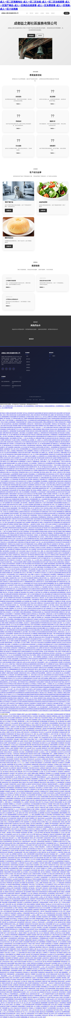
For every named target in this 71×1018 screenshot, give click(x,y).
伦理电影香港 (14, 648)
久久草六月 (21, 750)
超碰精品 (37, 829)
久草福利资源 (44, 737)
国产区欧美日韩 (26, 633)
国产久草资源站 (24, 515)
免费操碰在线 (36, 461)
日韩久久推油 (5, 855)
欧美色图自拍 (37, 415)
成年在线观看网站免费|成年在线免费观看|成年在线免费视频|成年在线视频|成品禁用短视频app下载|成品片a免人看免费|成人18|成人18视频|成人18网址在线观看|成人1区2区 (35, 692)
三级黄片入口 (40, 440)
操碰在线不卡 (10, 603)
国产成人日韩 (13, 877)
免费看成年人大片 (48, 526)
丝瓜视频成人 (66, 665)
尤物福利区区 (16, 596)
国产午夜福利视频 (32, 515)
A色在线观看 (26, 941)
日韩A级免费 (11, 821)
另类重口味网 (62, 800)
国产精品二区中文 (27, 656)
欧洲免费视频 (54, 447)
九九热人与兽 (64, 832)
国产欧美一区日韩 (54, 653)
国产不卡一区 (19, 510)
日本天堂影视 (65, 587)
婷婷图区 (54, 916)
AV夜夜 (20, 868)
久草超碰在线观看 (57, 486)
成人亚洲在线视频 (55, 547)
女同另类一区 (54, 560)
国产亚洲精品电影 (43, 511)
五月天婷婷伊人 (39, 640)
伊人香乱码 (11, 1017)
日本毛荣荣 (21, 945)
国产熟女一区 (52, 1015)
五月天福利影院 (8, 834)
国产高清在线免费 (64, 542)
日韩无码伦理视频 (64, 490)
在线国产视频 (22, 968)
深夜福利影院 (54, 662)
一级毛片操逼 (33, 674)
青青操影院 (30, 775)
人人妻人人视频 (38, 882)
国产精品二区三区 (30, 508)
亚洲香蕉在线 (61, 656)
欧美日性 (36, 768)
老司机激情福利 (47, 875)
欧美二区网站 (4, 626)
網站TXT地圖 (35, 399)
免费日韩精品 (40, 567)
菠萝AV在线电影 (60, 988)
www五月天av (46, 795)
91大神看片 (37, 877)
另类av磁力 (16, 739)
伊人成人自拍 (25, 916)
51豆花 (37, 805)
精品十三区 (48, 821)
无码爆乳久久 (43, 868)
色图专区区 (24, 950)
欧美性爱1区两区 (44, 588)
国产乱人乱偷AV (62, 726)
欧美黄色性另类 (48, 458)
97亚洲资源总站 (10, 916)
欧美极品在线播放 (5, 572)
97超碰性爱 (59, 881)
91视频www (28, 725)
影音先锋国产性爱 (42, 830)
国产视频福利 (14, 958)
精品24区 (68, 741)
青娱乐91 (52, 834)
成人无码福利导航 (49, 950)
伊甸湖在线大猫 (39, 513)
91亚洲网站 (57, 775)
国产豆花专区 (34, 583)
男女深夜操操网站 (26, 597)
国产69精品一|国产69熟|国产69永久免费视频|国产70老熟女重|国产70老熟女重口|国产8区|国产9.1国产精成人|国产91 (40, 682)
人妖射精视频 (13, 970)
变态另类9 (42, 743)
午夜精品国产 (63, 872)
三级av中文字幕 (30, 551)
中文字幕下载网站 (4, 578)
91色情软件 (16, 759)
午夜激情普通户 (44, 877)
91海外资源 (44, 775)
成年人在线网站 (62, 497)
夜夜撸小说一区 (6, 434)
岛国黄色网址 (45, 431)
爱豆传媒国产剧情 (66, 664)
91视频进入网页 (20, 714)
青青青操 (23, 793)
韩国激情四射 (18, 916)
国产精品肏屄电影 (55, 1001)
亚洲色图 (26, 918)
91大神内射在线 (57, 556)
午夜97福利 (19, 902)
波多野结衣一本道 (21, 854)
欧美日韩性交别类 (49, 449)
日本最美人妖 (38, 547)
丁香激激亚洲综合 (27, 429)
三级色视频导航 (35, 599)
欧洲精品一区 (26, 674)
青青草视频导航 (60, 868)
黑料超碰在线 (40, 526)
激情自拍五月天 (14, 615)
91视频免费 (23, 809)
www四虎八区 (51, 954)
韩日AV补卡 (42, 732)
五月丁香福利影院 (51, 929)
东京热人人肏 (33, 1017)
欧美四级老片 (24, 569)
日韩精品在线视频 (25, 651)
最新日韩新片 (57, 461)
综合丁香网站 (24, 418)
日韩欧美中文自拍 (26, 873)
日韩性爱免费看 (30, 854)
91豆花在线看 (9, 759)
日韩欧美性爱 (38, 800)
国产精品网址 (17, 569)
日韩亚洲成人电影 (62, 825)
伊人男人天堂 (62, 911)
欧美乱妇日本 (49, 622)
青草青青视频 (44, 415)
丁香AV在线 (5, 768)
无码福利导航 (12, 784)
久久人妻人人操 (61, 900)
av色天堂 (31, 737)
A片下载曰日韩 (62, 734)
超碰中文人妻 (61, 888)
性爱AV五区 (28, 922)
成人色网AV (37, 836)
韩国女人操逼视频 (65, 891)
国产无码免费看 (64, 669)
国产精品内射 (47, 832)
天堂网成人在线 (58, 764)
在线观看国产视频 (57, 517)
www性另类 (48, 732)
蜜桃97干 (45, 1008)
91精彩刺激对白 (20, 450)
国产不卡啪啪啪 (22, 997)
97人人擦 (67, 753)
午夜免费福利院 (61, 927)
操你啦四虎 (45, 882)
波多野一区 (10, 981)
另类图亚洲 (65, 925)
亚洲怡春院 (16, 875)
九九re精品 (57, 780)
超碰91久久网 (32, 949)
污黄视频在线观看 (34, 501)
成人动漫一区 (8, 529)
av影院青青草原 (8, 943)
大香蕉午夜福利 (14, 968)
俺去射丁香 (33, 857)
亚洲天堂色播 (63, 848)
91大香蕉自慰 (55, 956)
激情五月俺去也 (63, 723)
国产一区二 (58, 902)
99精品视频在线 (25, 838)
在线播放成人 (45, 656)
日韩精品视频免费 (55, 527)
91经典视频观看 (65, 829)
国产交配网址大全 (62, 588)
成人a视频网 (17, 954)
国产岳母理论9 (19, 773)
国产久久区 (56, 924)
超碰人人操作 (13, 961)
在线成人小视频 (64, 637)
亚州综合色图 (21, 719)
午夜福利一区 (37, 535)
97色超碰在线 (37, 728)
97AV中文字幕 (7, 769)
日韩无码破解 (64, 807)
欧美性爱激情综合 (7, 841)
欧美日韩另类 (40, 549)
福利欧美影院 (9, 588)
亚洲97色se (7, 915)
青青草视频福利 (10, 787)
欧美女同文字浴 (58, 658)
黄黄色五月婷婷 (55, 554)
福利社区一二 (23, 596)
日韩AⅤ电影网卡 (6, 864)
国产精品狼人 (8, 628)
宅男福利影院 (21, 472)
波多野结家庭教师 (41, 420)
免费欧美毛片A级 (26, 967)
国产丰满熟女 (67, 606)
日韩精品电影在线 (48, 556)
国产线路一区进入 (46, 845)
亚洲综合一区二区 (10, 624)
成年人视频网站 (63, 565)
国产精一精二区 (37, 467)
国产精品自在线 (11, 653)
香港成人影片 (3, 450)
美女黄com (65, 850)
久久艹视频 (17, 838)
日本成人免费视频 (37, 544)
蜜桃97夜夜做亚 (16, 884)
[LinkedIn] (13, 368)
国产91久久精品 (49, 506)
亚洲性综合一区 (67, 597)
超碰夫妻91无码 (64, 418)
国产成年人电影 (18, 492)
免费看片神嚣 (55, 456)
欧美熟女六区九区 (4, 669)
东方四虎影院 (43, 606)
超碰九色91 (62, 823)
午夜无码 (52, 879)
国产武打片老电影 (7, 658)
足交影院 (51, 807)
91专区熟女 (7, 719)
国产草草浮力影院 (61, 929)
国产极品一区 (10, 667)
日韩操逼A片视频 (40, 950)
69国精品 (60, 855)
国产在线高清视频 (36, 413)
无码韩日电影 (3, 893)
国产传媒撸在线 (27, 441)
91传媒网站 (49, 941)
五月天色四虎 (24, 447)
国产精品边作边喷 (59, 649)
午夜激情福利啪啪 (8, 777)
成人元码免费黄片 (66, 673)
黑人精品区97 (24, 886)
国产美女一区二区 (7, 655)
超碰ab (66, 990)
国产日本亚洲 (4, 635)
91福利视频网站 (17, 802)
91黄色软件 (19, 870)
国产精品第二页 (11, 793)
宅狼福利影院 (31, 529)
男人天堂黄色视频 (42, 601)
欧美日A (7, 766)
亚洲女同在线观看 (14, 513)
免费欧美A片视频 (16, 825)
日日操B (22, 977)
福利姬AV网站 (42, 716)
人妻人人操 (16, 796)
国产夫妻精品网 (50, 441)
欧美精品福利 (32, 644)
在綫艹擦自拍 (63, 907)
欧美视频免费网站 (24, 449)
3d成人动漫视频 (26, 522)
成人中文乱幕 (4, 452)
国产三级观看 (57, 579)
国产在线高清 (55, 674)
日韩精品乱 (35, 893)
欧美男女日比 (42, 619)
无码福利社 (60, 771)
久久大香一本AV (41, 1017)
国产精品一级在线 (54, 605)
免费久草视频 (4, 622)
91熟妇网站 (42, 846)
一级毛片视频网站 (36, 656)
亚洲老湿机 (19, 979)
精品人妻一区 (8, 825)
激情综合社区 (61, 906)
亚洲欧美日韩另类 (54, 958)
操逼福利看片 (67, 470)
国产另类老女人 (48, 820)
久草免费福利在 (34, 732)
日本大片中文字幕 (27, 771)
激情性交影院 (60, 481)
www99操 (38, 748)
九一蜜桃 (5, 802)
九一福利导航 (59, 852)
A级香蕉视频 (10, 764)
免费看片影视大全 (53, 678)
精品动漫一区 (64, 463)
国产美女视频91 (57, 463)
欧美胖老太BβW (62, 820)
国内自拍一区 (43, 597)
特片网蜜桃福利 (21, 461)
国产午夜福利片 (35, 619)
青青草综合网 (17, 603)
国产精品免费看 (47, 424)
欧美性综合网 (47, 655)
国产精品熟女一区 (52, 721)
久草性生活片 (44, 1015)
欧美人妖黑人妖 (24, 662)
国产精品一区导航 (7, 456)
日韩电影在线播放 (9, 646)
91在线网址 (58, 977)
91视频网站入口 (46, 816)
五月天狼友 (50, 979)
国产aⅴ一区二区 (51, 450)
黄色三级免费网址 (36, 814)
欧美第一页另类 (40, 524)
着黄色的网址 (50, 624)
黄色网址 (17, 795)
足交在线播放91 (29, 432)
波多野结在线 (24, 549)
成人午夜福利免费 (46, 612)
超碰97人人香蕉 (16, 456)
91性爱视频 (57, 898)
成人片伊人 (11, 1008)
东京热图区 (38, 916)
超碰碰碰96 (18, 786)
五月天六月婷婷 (11, 526)
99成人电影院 (35, 725)
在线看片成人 (32, 468)
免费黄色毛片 (62, 612)
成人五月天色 (40, 949)
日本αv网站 (45, 927)
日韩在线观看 (33, 639)
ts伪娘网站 (15, 995)
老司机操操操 (15, 432)
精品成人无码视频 (13, 592)
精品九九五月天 (29, 472)
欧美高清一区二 (15, 605)
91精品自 (66, 988)
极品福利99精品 (34, 536)
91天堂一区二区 (9, 587)
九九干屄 (32, 859)
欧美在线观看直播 (61, 599)
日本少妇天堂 (59, 913)
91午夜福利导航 (12, 818)
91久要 (68, 979)
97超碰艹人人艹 (27, 766)
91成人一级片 (36, 839)
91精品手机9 (35, 891)
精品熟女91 (44, 748)
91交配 (60, 866)
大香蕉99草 (43, 809)
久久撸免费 (9, 995)
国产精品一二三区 (43, 501)
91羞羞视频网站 (22, 424)
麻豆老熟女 (32, 889)
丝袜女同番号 (59, 413)
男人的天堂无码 (66, 752)
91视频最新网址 (22, 934)
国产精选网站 (38, 617)
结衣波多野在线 (7, 424)
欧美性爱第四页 (10, 492)
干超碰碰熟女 (18, 526)
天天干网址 (14, 721)
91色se (36, 929)
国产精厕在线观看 (12, 535)
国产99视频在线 (4, 483)
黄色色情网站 (59, 915)
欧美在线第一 (52, 495)
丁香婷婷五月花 (41, 463)
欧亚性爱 (25, 787)
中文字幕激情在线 (45, 574)
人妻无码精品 (22, 432)
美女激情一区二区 (20, 560)
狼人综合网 (30, 782)
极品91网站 (38, 947)
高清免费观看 (47, 642)
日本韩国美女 (31, 671)
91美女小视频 (16, 843)
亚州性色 (65, 786)
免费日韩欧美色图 (7, 432)
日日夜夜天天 (16, 547)
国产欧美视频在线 (21, 416)
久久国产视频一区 (17, 642)
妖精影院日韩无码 (56, 440)
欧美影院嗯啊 (12, 416)
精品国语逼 (63, 805)
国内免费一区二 (49, 639)
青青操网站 (10, 852)
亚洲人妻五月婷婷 (16, 839)
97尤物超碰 (3, 886)
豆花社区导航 (18, 846)
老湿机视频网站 (42, 929)
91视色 (25, 959)
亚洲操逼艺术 (46, 834)
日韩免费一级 (61, 662)
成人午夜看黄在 (4, 660)
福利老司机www (66, 983)
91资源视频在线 (14, 993)
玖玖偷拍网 (60, 1013)
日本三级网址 (41, 452)
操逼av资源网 (5, 949)
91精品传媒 (14, 895)
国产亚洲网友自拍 (63, 551)
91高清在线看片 (6, 474)
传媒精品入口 (37, 432)
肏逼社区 (37, 807)
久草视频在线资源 (63, 943)
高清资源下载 (52, 671)
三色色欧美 (7, 934)
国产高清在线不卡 (56, 536)
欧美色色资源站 (16, 807)
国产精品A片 (30, 995)
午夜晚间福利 (18, 664)
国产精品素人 (32, 888)
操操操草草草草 (43, 488)
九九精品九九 (42, 778)
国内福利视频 (12, 940)
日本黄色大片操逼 (8, 873)
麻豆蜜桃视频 (49, 542)
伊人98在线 (9, 884)
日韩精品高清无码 (52, 646)
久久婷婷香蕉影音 (27, 902)
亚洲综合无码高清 (32, 608)
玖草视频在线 (28, 977)
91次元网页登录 (12, 768)
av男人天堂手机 (43, 864)
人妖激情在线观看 (43, 902)
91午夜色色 (20, 814)
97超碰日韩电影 (62, 877)
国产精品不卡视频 (4, 413)
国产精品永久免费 (49, 468)
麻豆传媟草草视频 (62, 640)
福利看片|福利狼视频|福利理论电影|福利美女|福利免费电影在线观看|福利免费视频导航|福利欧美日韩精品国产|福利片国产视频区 (35, 708)
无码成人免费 (62, 660)
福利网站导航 (21, 721)
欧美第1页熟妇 (39, 664)
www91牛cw (57, 1011)
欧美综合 (10, 997)
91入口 (28, 786)
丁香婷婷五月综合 (11, 544)
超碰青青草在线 (55, 945)
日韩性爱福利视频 (62, 644)
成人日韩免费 (3, 985)
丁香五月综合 (33, 642)
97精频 (30, 741)
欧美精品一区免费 (53, 656)
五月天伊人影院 (56, 904)
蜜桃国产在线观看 (47, 445)
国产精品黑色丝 (66, 658)
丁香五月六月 (47, 554)
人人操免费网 (21, 993)
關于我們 (31, 13)
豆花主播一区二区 (20, 538)
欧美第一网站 (57, 468)
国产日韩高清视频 (48, 502)
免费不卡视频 (11, 518)
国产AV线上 (18, 760)
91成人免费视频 (58, 938)
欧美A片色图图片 (10, 947)
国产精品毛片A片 (17, 841)
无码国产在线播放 (47, 493)
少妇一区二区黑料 (34, 454)
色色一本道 (18, 1001)
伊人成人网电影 (17, 777)
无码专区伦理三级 (7, 716)
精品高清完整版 (49, 631)
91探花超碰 (29, 793)
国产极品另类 (43, 725)
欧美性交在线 (9, 762)
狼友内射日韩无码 (36, 744)
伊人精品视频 (50, 780)
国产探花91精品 (30, 882)
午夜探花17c (65, 764)
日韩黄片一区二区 (20, 606)
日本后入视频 (15, 827)
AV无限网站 (35, 863)
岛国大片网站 (6, 415)
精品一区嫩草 (31, 617)
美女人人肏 (15, 812)
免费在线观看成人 (27, 612)
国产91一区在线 (44, 581)
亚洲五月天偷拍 (35, 1011)
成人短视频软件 (12, 621)
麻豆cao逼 (58, 886)
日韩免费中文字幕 (19, 563)
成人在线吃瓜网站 (4, 488)
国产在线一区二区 (36, 443)
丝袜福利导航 (3, 674)
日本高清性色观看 (40, 468)
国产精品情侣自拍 (58, 796)
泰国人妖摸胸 (12, 599)
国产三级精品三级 (29, 422)
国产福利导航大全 (32, 848)
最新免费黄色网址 (37, 653)
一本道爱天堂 (48, 846)
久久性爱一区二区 (43, 771)
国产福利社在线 (13, 855)
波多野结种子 (65, 538)
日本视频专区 (38, 1008)
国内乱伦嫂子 (28, 452)
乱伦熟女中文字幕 (13, 459)
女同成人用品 (49, 486)
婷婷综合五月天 (29, 755)
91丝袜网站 (62, 773)
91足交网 (8, 778)
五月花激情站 (63, 941)
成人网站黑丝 (61, 721)
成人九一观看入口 (25, 859)
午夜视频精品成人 (22, 648)
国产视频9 (22, 882)
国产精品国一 (19, 558)
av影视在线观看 (10, 656)
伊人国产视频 (24, 631)
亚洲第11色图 (10, 893)
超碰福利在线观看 (46, 565)
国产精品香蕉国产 (55, 637)
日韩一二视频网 (53, 753)
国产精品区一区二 (29, 560)
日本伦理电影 (40, 553)
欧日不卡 (18, 793)
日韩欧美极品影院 (44, 477)
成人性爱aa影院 (16, 517)
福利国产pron (17, 811)
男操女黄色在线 (27, 533)
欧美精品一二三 (66, 449)
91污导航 (57, 986)
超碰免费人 (38, 889)
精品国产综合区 (20, 544)
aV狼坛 (44, 741)
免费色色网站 (48, 863)
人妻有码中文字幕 (61, 472)
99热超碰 (52, 977)
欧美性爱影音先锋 (50, 913)
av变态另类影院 (29, 836)
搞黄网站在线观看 (4, 665)
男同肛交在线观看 (36, 879)
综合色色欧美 (40, 642)
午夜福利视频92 (56, 445)
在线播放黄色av (41, 579)
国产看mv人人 (30, 961)
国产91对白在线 (66, 492)
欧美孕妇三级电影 (48, 508)
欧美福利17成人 (17, 554)
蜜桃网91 (7, 848)
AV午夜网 (44, 873)
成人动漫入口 (57, 628)
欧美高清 (29, 911)
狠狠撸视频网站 (5, 416)
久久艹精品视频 (43, 587)
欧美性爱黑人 (36, 495)
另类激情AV (19, 769)
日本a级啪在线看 (18, 852)
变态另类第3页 (21, 477)
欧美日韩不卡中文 (65, 579)
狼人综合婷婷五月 (59, 947)
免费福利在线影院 (61, 431)
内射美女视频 (38, 431)
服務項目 (36, 13)
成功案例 (42, 13)
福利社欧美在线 (21, 660)
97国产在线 (25, 730)
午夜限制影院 (49, 850)
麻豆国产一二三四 (63, 893)
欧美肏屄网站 (47, 515)
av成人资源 (28, 714)
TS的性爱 (41, 863)
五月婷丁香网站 (26, 642)
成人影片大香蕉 (67, 802)
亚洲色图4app (43, 954)
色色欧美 (51, 802)
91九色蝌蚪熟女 (10, 730)
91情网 (7, 1006)
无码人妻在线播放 (46, 594)
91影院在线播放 (18, 454)
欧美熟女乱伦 (29, 493)
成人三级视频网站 (57, 506)
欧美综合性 (16, 753)
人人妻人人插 (28, 721)
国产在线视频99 (5, 513)
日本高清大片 (50, 587)
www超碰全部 (26, 868)
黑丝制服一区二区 (63, 674)
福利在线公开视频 (57, 427)
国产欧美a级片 (61, 432)
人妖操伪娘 (15, 752)
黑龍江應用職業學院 (5, 381)
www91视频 (24, 830)
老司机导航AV (62, 992)
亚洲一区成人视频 (29, 574)
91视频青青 (46, 977)
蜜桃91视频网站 (63, 812)
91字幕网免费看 (63, 456)
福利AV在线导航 (40, 843)
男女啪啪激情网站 (11, 553)
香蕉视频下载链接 (17, 425)
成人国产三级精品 (24, 456)
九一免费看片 (46, 823)
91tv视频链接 (25, 811)
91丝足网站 (49, 814)
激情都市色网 (33, 420)
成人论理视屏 (62, 827)
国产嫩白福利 (27, 542)
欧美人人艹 (56, 843)
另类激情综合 (49, 517)
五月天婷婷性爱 (15, 445)
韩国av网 (20, 771)
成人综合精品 (18, 649)
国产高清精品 (20, 535)
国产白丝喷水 (50, 597)
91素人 (62, 814)
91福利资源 (13, 913)
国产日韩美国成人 (25, 531)
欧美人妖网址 (57, 425)
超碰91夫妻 (48, 768)
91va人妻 (6, 870)
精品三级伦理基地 (19, 585)
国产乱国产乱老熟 (57, 719)
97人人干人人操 (27, 1011)
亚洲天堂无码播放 (35, 986)
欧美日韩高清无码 (65, 420)
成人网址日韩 (27, 956)
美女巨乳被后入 (13, 918)
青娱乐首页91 (43, 782)
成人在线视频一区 (32, 440)
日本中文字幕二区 (30, 459)
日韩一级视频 (3, 1010)
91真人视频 (46, 999)
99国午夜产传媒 (44, 807)
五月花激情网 (8, 812)
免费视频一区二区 (13, 608)
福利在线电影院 (48, 674)
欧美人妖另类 (24, 820)
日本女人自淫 (57, 884)
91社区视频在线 (48, 567)
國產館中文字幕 (19, 821)
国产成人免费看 (47, 416)
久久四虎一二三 (14, 952)
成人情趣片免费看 (37, 565)
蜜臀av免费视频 (47, 422)
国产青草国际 (10, 420)
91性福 (6, 680)
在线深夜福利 (26, 639)
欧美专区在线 (7, 458)
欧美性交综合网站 (22, 961)
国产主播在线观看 (13, 782)
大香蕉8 (42, 943)
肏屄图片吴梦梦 (49, 757)
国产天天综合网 (66, 881)
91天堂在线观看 (47, 640)
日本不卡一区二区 (62, 578)
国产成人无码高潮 (27, 413)
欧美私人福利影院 (46, 547)
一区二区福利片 (9, 576)
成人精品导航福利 (59, 954)
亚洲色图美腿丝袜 (7, 839)
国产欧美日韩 (46, 648)
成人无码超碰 (10, 972)
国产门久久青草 (48, 572)
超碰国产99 (63, 965)
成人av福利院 (14, 723)
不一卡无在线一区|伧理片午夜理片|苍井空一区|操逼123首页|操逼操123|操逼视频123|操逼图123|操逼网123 (35, 687)
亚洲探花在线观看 (58, 714)
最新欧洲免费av (9, 642)
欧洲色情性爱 (60, 769)
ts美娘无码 (2, 1006)
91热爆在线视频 (53, 836)
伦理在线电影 (46, 504)
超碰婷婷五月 (36, 479)
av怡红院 (45, 726)
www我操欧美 (62, 924)
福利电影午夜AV (18, 633)
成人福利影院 (17, 671)
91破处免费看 (7, 872)
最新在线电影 (34, 441)
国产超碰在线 (38, 816)
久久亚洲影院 (39, 644)
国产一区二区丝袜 (51, 488)
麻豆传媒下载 (63, 626)
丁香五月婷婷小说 (15, 571)
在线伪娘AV (50, 764)
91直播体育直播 (15, 499)
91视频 (48, 945)
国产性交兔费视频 (59, 613)
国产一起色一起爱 (12, 520)
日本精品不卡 (55, 524)
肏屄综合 (5, 1001)
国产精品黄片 (25, 463)
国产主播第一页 (20, 504)
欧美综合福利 (9, 425)
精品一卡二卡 (62, 653)
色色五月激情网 (16, 832)
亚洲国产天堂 (38, 723)
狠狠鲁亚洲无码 (42, 470)
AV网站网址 (34, 956)
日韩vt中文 (54, 768)
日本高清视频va (41, 757)
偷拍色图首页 (7, 920)
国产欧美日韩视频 (12, 660)
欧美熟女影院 (10, 441)
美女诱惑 (36, 750)
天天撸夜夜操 (13, 1006)
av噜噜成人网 (7, 898)
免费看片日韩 (40, 655)
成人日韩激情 (60, 583)
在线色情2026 (33, 993)
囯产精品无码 (43, 450)
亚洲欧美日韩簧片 (57, 925)
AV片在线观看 (46, 907)
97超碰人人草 (63, 760)
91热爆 (67, 974)
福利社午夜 (21, 812)
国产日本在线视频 (15, 502)
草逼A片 (56, 1002)
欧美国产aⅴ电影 (52, 467)
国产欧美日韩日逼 (31, 875)
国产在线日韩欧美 (28, 535)
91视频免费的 (12, 949)
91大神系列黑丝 (37, 755)
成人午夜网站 (34, 470)
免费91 (8, 732)
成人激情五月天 (65, 526)
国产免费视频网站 (12, 475)
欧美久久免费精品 (31, 673)
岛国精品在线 (26, 510)
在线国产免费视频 (57, 458)
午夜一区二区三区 (49, 571)
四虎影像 (38, 904)
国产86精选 (60, 952)
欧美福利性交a (34, 850)
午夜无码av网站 (6, 979)
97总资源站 (13, 979)
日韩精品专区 (27, 986)
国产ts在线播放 (63, 484)
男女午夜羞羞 (30, 592)
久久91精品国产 (11, 674)
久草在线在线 (16, 579)
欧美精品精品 (23, 547)
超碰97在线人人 (4, 940)
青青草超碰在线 (12, 859)
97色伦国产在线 (36, 678)
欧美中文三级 (48, 676)
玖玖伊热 (62, 986)
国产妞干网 (13, 732)
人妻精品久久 (5, 925)
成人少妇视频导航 (33, 449)
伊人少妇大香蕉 (10, 846)
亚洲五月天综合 (50, 420)
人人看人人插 (47, 662)
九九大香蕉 (64, 879)
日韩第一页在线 (46, 484)
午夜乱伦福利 (18, 483)
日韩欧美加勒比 (58, 667)
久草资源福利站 (63, 811)
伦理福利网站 (33, 492)
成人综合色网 (31, 640)
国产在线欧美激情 (48, 427)
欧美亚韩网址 (28, 488)
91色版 (3, 832)
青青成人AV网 (65, 940)
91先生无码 (24, 976)
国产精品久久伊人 (27, 979)
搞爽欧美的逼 (57, 420)
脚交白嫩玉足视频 (54, 484)
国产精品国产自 (7, 651)
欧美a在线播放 (21, 488)
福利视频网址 (12, 789)
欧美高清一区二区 (5, 640)
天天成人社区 (14, 744)
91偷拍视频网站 (55, 812)
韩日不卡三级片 (5, 854)
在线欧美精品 (17, 447)
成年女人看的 (38, 669)
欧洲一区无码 (46, 974)
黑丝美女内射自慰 (29, 929)
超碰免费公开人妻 (17, 644)
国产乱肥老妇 (10, 524)
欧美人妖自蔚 (6, 637)
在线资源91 (26, 821)
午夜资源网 (4, 1008)
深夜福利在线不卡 (23, 594)
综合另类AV (3, 882)
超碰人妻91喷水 (51, 782)
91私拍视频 (4, 902)
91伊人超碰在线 (39, 936)
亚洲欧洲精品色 (44, 535)
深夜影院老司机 (19, 891)
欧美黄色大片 (15, 805)
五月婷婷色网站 (52, 1008)
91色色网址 (63, 936)
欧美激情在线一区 (18, 798)
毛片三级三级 (67, 533)
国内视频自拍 (60, 648)
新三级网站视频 (6, 571)
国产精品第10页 (32, 447)
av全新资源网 (54, 825)
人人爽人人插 (50, 461)
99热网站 (16, 748)
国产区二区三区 (48, 459)
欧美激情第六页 (25, 658)
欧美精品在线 (26, 511)
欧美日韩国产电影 (7, 988)
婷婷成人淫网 (20, 732)
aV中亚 (55, 922)
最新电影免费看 (65, 676)
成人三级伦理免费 (16, 465)
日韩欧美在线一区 (50, 613)
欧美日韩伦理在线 (44, 540)
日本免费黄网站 (49, 463)
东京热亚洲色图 (8, 907)
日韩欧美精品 (20, 542)
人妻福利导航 (31, 502)
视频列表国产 (58, 809)
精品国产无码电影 (43, 590)
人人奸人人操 (46, 660)
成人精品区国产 (15, 529)
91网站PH (65, 915)
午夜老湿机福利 (21, 915)
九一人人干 (16, 809)
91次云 (33, 748)
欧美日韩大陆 (55, 438)
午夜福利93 (5, 811)
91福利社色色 (35, 911)
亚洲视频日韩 (6, 936)
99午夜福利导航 (9, 809)
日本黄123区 (5, 789)
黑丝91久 (25, 737)
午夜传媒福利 (52, 881)
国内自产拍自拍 (53, 562)
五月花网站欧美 (32, 615)
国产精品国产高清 (46, 527)
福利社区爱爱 (34, 972)
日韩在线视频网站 (53, 723)
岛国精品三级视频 (18, 511)
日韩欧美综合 (66, 558)
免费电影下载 (29, 490)
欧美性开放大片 (59, 558)
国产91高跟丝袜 (35, 954)
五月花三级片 (54, 1004)
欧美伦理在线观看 (19, 630)
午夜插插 (51, 791)
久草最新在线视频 (57, 538)
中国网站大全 (58, 601)
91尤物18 (61, 791)
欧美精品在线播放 (10, 601)
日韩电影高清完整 (60, 741)
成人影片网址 (54, 615)
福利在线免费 (52, 665)
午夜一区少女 (39, 933)
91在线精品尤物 (46, 1004)
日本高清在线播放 (18, 656)
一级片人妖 (31, 1010)
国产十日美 (7, 933)
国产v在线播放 (58, 619)
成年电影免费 (12, 413)
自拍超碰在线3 (49, 1010)
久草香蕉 (68, 993)
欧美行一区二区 (65, 631)
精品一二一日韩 (9, 875)
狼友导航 (4, 764)
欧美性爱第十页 (36, 477)
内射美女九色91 (13, 771)
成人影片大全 (56, 510)
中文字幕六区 (23, 981)
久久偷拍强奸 (8, 465)
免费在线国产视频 (40, 438)
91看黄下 (25, 933)
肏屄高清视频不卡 (55, 832)
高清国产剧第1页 (66, 427)
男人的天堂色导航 (41, 1001)
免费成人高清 (7, 567)
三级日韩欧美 (15, 424)
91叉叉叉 (59, 909)
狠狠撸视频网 (44, 1002)
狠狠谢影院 (14, 746)
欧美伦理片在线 (51, 596)
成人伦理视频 (44, 592)
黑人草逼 (67, 1008)
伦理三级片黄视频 (10, 486)
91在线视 (33, 934)
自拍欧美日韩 (67, 481)
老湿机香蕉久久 (49, 943)
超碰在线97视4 (49, 972)
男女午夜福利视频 (48, 553)
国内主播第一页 (9, 644)
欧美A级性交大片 (29, 877)
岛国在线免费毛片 (57, 639)
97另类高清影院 (32, 950)
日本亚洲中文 (55, 739)
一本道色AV (51, 983)
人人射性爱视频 (49, 922)
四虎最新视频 (12, 431)
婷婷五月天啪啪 (12, 906)
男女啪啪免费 (65, 553)
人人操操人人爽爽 (34, 915)
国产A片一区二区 (50, 558)
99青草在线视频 (29, 866)
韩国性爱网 (59, 728)
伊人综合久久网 (39, 735)
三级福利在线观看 (34, 622)
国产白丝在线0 (36, 621)
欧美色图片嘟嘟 (41, 628)
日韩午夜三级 (63, 520)
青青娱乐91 (7, 866)
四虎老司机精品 (28, 746)
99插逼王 (10, 800)
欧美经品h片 (21, 778)
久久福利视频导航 (59, 782)
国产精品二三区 (26, 420)
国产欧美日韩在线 (65, 536)
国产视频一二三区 (56, 567)
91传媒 (27, 800)
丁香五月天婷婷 (64, 461)
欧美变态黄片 (26, 553)
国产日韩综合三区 (9, 795)
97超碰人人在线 (52, 868)
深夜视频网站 (34, 778)
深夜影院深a (54, 981)
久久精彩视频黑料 (60, 635)
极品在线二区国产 (46, 800)
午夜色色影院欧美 (20, 836)
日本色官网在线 (27, 764)
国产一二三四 (41, 993)
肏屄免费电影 (55, 732)
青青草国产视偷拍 (18, 524)
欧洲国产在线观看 (13, 673)
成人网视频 (56, 965)
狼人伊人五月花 (64, 904)
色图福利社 (62, 863)
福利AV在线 (5, 838)
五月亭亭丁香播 (58, 474)
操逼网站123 (67, 796)
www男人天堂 (53, 999)
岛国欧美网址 (64, 452)
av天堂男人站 (57, 807)
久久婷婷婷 (51, 775)
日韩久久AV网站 (61, 750)
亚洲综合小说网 (59, 786)
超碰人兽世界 (41, 870)
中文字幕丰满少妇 (53, 877)
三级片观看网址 (13, 438)
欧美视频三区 (63, 527)
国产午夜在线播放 (35, 624)
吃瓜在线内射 (47, 603)
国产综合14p (47, 992)
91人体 (21, 1002)
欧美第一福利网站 (4, 608)
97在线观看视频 (30, 728)
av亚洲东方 (37, 791)
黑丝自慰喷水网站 (60, 563)
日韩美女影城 (52, 621)
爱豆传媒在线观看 (15, 898)
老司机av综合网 (44, 836)
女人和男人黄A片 (39, 560)
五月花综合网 (50, 793)
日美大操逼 (21, 752)
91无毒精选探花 (10, 734)
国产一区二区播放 (37, 660)
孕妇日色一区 (6, 592)
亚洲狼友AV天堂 (44, 791)
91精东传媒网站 (54, 744)
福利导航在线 (25, 664)
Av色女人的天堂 (27, 558)
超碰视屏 (65, 913)
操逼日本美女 (42, 924)
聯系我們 (53, 13)
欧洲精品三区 (27, 630)
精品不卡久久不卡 (65, 884)
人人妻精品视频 (18, 420)
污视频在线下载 (11, 1010)
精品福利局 (22, 900)
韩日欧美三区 (18, 1011)
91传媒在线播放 (44, 796)
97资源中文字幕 (62, 646)
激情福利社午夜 (53, 431)
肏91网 (16, 850)
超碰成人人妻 (52, 717)
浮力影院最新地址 (9, 861)
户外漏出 (46, 918)
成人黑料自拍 (9, 579)
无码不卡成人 (42, 805)
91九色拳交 (22, 728)
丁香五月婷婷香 (32, 631)
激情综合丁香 (43, 988)
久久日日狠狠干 (59, 759)
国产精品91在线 (60, 483)
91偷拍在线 (46, 933)
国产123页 (16, 1002)
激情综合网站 (3, 786)
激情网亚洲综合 (47, 560)
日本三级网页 (39, 648)
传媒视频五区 (18, 717)
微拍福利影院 (61, 513)
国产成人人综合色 (22, 608)
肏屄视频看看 (55, 863)
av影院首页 (21, 958)
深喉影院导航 (3, 585)
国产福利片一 (47, 447)
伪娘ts (5, 938)
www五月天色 (38, 961)
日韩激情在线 (21, 866)
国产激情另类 (62, 739)
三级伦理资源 (6, 477)
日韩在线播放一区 (32, 474)
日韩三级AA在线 (18, 873)
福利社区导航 (60, 949)
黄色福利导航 (35, 721)
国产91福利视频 (19, 545)
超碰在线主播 (64, 572)
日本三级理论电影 (26, 649)
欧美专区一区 (43, 945)
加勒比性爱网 (35, 452)
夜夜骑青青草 (63, 655)
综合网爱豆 (21, 909)
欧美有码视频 (66, 540)
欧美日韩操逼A (38, 762)
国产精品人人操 (41, 913)
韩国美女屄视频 (52, 891)
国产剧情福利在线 (9, 454)
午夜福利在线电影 (55, 418)
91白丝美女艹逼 (58, 587)
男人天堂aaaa (45, 802)
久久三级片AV (20, 743)
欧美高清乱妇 (24, 556)
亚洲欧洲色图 (32, 852)
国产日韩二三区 (53, 504)
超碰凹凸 (65, 952)
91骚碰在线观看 (47, 855)
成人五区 (14, 904)
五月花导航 (25, 717)
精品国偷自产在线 (26, 588)
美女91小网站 (61, 974)
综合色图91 (37, 881)
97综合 (65, 945)
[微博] (6, 368)
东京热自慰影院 (48, 569)
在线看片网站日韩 (47, 544)
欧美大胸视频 (19, 622)
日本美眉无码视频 (44, 621)
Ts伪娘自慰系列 (56, 760)
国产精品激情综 (11, 649)
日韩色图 (28, 1006)
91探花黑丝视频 (40, 898)
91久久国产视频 (58, 449)
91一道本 (31, 723)
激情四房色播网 (11, 463)
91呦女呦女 (46, 866)
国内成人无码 (7, 515)
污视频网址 (56, 848)
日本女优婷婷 (39, 974)
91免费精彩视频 (65, 1011)
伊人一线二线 (55, 827)
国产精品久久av (41, 639)
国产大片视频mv (28, 481)
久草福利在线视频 (20, 665)
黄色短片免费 (3, 743)
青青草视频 (18, 830)
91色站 (26, 812)
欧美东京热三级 (31, 513)
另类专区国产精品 (25, 667)
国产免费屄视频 (19, 674)
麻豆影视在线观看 (46, 626)
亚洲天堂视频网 (59, 967)
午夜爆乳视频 (33, 522)
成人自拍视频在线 (10, 676)
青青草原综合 (11, 483)
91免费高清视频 (4, 518)
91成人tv (32, 861)
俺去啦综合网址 (36, 793)
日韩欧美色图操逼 (36, 429)
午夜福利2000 (22, 827)
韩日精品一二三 (48, 735)
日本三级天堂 (29, 565)
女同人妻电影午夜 (56, 673)
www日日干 (67, 1013)
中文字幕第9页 (59, 606)
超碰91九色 (26, 723)
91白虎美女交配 (21, 906)
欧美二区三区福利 (17, 588)
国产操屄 (53, 895)
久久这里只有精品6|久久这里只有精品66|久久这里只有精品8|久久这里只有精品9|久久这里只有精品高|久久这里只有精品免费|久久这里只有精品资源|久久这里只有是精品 (35, 710)
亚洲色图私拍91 (18, 787)
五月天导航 (58, 940)
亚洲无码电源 (20, 746)
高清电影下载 (4, 520)
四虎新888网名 (7, 829)
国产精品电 (44, 730)
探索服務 (31, 35)
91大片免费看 (66, 938)
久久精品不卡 (29, 461)
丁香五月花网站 (57, 465)
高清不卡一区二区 (31, 576)
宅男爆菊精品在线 (43, 938)
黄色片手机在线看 (46, 637)
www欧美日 (32, 886)
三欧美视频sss (37, 775)
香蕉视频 (44, 755)
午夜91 (40, 855)
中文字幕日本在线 (34, 590)
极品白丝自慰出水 (23, 484)
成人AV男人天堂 (53, 1013)
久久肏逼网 (49, 805)
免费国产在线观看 (27, 562)
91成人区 (9, 827)
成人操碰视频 (40, 812)
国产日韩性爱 (28, 477)
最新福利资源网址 (4, 493)
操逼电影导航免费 (52, 784)
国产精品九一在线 (63, 544)
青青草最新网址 (51, 563)
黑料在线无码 (35, 545)
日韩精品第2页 (12, 622)
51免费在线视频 (7, 725)
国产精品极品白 (50, 619)
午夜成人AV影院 (34, 897)
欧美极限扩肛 (13, 719)
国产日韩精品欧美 (37, 741)
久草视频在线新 (59, 450)
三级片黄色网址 (24, 502)
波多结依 (28, 954)
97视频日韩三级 (47, 739)
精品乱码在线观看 (8, 468)
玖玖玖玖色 (56, 777)
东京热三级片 (40, 674)
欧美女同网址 (65, 619)
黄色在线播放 (28, 563)
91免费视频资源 (47, 827)
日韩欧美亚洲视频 (50, 492)
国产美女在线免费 (24, 517)
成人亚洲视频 (10, 511)
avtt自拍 (18, 784)
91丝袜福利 (29, 845)
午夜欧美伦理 (6, 909)
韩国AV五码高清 (6, 983)
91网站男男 (26, 757)
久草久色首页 (24, 1010)
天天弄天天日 (14, 725)
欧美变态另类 (53, 900)
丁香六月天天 (4, 664)
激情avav (2, 798)
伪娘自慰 (34, 940)
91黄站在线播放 (58, 802)
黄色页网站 (44, 906)
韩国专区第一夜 (8, 735)
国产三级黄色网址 (13, 637)
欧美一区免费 (19, 553)
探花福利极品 (28, 743)
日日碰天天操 (4, 563)
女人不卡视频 (55, 608)
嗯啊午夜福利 (14, 461)
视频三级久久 (39, 952)
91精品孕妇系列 (26, 841)
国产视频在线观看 (59, 590)
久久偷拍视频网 (63, 956)
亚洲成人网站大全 (48, 925)
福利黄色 (23, 786)
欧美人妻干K (55, 800)
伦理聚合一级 (37, 737)
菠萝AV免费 (9, 992)
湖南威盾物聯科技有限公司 (16, 382)
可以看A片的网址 (16, 440)
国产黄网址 (28, 778)
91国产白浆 (39, 934)
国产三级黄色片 (66, 517)
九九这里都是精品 (59, 861)
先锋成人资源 (64, 821)
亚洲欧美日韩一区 (39, 502)
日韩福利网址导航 (41, 780)
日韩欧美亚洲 (57, 983)
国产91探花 (40, 832)
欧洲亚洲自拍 (19, 527)
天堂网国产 (13, 915)
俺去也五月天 (17, 1008)
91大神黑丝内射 (59, 454)
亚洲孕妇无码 (8, 440)
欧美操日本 (21, 918)
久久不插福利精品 (30, 805)
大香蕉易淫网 (18, 947)
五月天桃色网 (23, 716)
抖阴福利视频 (54, 743)
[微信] (2, 368)
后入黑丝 (38, 852)
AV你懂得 (51, 938)
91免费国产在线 (55, 642)
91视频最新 (21, 924)
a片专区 (5, 814)
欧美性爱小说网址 (49, 579)
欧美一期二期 (10, 941)
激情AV (20, 723)
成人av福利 (39, 734)
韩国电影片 (48, 872)
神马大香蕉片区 (54, 859)
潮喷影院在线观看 (21, 475)
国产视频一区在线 (53, 588)
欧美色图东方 (43, 979)
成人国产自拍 (50, 658)
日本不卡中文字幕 (30, 834)
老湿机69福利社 (32, 959)
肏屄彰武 (12, 836)
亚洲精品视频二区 (24, 1017)
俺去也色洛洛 (41, 818)
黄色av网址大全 (54, 513)
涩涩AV (60, 875)
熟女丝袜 (2, 755)
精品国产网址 (63, 920)
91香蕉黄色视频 (17, 418)
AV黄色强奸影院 (24, 753)
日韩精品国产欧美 (31, 827)
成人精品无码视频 (60, 621)
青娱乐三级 (56, 970)
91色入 (5, 821)
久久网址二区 (41, 897)
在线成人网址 (31, 981)
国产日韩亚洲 (36, 581)
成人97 (6, 818)
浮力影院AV (55, 789)
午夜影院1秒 (24, 760)
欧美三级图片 (51, 415)
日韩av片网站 (30, 739)
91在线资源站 (24, 832)
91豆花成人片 (35, 968)
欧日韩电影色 (52, 540)
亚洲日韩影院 (3, 820)
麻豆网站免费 (6, 533)
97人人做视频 (25, 802)
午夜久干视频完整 (65, 716)
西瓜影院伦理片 (13, 488)
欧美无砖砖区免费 (14, 848)
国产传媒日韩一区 (24, 795)
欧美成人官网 (17, 886)
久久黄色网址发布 (34, 510)
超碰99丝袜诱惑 (19, 737)
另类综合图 (32, 802)
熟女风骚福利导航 (13, 868)
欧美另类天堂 (3, 653)
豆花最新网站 (43, 920)
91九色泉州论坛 (31, 829)
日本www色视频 (33, 872)
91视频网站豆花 (16, 735)
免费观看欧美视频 (8, 596)
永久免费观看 (33, 633)
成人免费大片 (40, 522)
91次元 (27, 993)
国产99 (58, 891)
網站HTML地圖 (41, 399)
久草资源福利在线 (12, 938)
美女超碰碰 (61, 787)
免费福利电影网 (12, 527)
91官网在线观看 (6, 970)
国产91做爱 (3, 1013)
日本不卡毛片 (20, 578)
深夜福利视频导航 (40, 436)
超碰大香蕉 (14, 829)
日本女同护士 (57, 452)
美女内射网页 (31, 556)
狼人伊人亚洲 (5, 1004)
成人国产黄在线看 (51, 852)
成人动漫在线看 (53, 475)
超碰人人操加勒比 (11, 450)
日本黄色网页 (57, 757)
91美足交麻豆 (50, 714)
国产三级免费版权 (40, 941)
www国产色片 (28, 931)
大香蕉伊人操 (53, 933)
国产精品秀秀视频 (44, 518)
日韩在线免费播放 (57, 502)
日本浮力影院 (10, 786)
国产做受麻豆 (39, 795)
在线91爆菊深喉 (23, 995)
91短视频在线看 (6, 484)
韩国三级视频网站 (63, 972)
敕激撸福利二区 (7, 506)
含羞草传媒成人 (21, 938)
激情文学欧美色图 (31, 458)
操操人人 (10, 802)
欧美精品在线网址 (38, 422)
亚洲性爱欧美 (45, 723)
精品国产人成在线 (27, 527)
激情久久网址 (42, 510)
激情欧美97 (9, 911)
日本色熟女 (35, 716)
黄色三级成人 (9, 554)
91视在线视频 (26, 927)
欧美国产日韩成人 (48, 787)
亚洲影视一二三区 (20, 1004)
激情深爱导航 (10, 427)
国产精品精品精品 (26, 470)
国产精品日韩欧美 (48, 898)
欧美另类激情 (58, 479)
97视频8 (33, 974)
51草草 (57, 893)
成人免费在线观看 (37, 497)
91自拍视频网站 (37, 481)
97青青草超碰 (35, 743)
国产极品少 (58, 895)
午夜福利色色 (62, 438)
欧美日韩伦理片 (29, 495)
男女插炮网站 (44, 481)
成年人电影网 (24, 436)
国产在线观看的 (10, 447)
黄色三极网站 (32, 456)
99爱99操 (20, 855)
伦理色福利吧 (38, 1004)
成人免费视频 (13, 854)
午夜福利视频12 (27, 583)
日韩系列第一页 (56, 493)
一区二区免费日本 (26, 769)
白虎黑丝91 (42, 768)
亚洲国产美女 (30, 605)
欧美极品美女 (53, 518)
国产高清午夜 (21, 669)
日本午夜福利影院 (63, 789)
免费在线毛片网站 (4, 472)
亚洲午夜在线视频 (7, 662)
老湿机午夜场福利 (53, 888)
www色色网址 (48, 818)
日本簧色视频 (39, 838)
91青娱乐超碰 (15, 716)
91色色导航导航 (61, 816)
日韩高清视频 (53, 648)
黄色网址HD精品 (43, 531)
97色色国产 (13, 956)
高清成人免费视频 (37, 490)
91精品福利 (61, 882)
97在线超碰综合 (19, 972)
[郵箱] (10, 368)
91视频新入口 (11, 803)
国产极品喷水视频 (28, 518)
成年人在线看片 (33, 601)
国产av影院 (20, 741)
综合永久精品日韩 (38, 605)
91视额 (23, 784)
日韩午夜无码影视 (27, 653)
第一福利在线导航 (29, 1013)
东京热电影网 (28, 635)
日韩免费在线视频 (62, 434)
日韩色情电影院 (38, 976)
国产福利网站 (32, 676)
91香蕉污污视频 (15, 662)
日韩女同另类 (18, 730)
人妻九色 (65, 728)
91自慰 (18, 949)
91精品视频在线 (18, 619)
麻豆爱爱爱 (32, 795)
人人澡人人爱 (49, 777)
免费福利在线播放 (4, 438)
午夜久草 (64, 979)
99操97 (64, 834)
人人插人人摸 (51, 730)
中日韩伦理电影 (6, 648)
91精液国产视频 (37, 746)
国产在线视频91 (6, 502)
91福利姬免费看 (65, 1001)
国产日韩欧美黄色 (37, 823)
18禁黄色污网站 (55, 565)
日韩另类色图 (43, 983)
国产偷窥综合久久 (55, 443)
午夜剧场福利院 (10, 974)
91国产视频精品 (50, 425)
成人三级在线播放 (39, 556)
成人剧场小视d (31, 933)
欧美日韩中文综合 (9, 583)
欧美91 (49, 997)
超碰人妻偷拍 (61, 870)
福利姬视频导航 (61, 429)
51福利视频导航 (50, 809)
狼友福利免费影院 (46, 443)
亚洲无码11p (34, 963)
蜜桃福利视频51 (60, 533)
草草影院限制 (46, 976)
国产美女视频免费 (28, 578)
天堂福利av (35, 931)
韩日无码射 (35, 924)
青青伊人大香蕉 (26, 963)
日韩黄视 (62, 748)
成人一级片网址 (49, 452)
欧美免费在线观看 (53, 535)
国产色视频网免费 (50, 470)
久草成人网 (36, 920)
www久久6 (15, 834)
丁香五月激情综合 (63, 605)
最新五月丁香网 (62, 746)
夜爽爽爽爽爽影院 (13, 669)
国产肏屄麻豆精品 (52, 906)
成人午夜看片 (11, 540)
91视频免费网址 (64, 777)
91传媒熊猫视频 (56, 961)
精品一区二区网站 (35, 1006)
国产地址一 (10, 753)
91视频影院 (36, 782)
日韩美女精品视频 (19, 540)
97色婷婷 (5, 889)
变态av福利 (22, 850)
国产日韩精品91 (48, 608)
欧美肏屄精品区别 (43, 891)
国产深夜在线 (27, 540)
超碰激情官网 (31, 988)
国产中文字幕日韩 (66, 667)
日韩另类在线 (8, 605)
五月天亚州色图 (35, 990)
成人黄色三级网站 (64, 493)
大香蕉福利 (56, 995)
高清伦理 (46, 1013)
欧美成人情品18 (16, 988)
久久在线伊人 (41, 752)
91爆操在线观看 (54, 497)
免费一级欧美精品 (27, 443)
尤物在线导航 (48, 911)
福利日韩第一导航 (51, 633)
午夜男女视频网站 (18, 639)
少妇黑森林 (55, 875)
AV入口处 (47, 743)
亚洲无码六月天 (14, 845)
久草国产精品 (11, 664)
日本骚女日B (60, 857)
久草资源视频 (66, 1004)
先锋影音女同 (41, 667)
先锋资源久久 (63, 898)
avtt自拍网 (16, 728)
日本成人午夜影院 (11, 558)
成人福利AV (28, 784)
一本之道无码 (23, 576)
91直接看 (50, 803)
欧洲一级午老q (41, 872)
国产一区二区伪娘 (58, 576)
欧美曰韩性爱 (39, 825)
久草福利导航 (16, 800)
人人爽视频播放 (57, 526)
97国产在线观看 (26, 501)
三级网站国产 (66, 909)
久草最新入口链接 (40, 571)
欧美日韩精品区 (44, 635)
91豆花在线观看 (53, 750)
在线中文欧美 (19, 599)
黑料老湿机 (51, 759)
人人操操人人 (48, 985)
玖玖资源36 (23, 965)
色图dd (50, 769)
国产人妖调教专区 (49, 959)
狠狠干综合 (37, 717)
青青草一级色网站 (62, 735)
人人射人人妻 (10, 976)
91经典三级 (23, 1015)
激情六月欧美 (33, 465)
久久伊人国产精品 (18, 757)
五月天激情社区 (49, 884)
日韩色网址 (39, 927)
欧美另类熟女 (23, 445)
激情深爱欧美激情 (12, 542)
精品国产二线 (34, 542)
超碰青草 (23, 800)
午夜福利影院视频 (20, 422)
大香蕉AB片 (45, 888)
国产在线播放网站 (55, 522)
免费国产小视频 (5, 673)
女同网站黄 (15, 985)
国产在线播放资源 (29, 538)
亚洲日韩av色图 (62, 918)
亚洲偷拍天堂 (3, 753)
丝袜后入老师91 (18, 941)
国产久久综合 (36, 796)
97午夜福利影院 (32, 1001)
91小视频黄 (43, 829)
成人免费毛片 (36, 606)
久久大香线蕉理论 (40, 456)
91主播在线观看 (43, 721)
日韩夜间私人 (26, 524)
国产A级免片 (47, 936)
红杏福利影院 (43, 624)
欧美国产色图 (54, 603)
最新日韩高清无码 (11, 504)
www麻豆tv (61, 762)
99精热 (48, 839)
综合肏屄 (23, 954)
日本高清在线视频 (40, 631)
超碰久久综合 (25, 777)
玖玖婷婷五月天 (8, 900)
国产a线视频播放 (49, 667)
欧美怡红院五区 (43, 764)
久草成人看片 (52, 1006)
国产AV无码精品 (31, 547)
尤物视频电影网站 (28, 581)
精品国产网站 (29, 479)
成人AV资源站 (24, 872)
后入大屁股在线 (63, 931)
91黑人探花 (25, 852)
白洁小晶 (30, 893)
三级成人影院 (39, 615)
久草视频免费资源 (37, 585)
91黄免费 (4, 922)
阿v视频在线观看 (15, 816)
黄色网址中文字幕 (39, 572)
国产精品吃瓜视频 (47, 789)
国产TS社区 (56, 864)
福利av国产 (11, 838)
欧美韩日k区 (54, 798)
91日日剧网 (66, 997)
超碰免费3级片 (37, 798)
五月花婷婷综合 (26, 803)
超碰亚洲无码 (5, 782)
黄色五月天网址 (55, 795)
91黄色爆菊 (8, 958)
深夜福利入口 (40, 820)
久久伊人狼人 (43, 915)
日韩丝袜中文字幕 (25, 587)
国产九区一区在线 (35, 868)
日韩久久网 (54, 838)
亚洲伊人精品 (56, 622)
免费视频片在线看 (25, 613)
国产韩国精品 (44, 769)
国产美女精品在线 (36, 527)
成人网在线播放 (21, 920)
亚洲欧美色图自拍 (45, 859)
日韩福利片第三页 (18, 441)
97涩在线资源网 (57, 829)
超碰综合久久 (36, 997)
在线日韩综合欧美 (29, 669)
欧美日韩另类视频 (63, 524)
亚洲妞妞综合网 (63, 732)
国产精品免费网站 (34, 531)
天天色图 (31, 762)
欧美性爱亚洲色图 (9, 760)
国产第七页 (31, 760)
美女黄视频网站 (26, 492)
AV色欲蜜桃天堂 (45, 1006)
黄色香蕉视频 (5, 929)
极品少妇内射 (53, 477)
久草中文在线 (48, 524)
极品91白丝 (42, 1011)
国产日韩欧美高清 (61, 581)
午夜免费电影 (62, 1002)
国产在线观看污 (66, 486)
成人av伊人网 (27, 1002)
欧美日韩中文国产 (44, 562)
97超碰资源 (17, 976)
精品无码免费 (47, 549)
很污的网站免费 (7, 594)
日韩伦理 (37, 943)
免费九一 (61, 970)
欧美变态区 (12, 891)
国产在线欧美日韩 (55, 594)
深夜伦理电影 (56, 508)
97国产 (48, 920)
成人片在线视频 (4, 803)
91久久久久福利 (23, 458)
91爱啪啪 (28, 970)
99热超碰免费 (13, 934)
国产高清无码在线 (19, 518)
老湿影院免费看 (12, 902)
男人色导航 (17, 1017)
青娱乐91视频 (10, 963)
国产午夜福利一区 (11, 443)
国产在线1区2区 (20, 481)
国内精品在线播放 (8, 501)
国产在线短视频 (66, 474)
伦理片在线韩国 (31, 569)
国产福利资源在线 (59, 415)
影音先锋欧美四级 (51, 728)
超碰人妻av (58, 879)
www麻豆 (12, 791)
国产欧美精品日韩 (10, 1013)
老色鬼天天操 (49, 510)
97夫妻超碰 (64, 757)
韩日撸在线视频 (51, 988)
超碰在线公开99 (6, 816)
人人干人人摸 (27, 990)
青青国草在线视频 (17, 501)
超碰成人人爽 (23, 911)
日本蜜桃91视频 (45, 753)
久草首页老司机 (6, 961)
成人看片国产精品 (55, 626)
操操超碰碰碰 (14, 508)
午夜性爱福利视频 (47, 520)
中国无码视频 (36, 518)
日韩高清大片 (36, 450)
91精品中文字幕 (51, 649)
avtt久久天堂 (18, 967)
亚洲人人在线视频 (23, 615)
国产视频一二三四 (32, 832)
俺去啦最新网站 (29, 909)
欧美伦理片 (27, 732)
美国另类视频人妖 (37, 504)
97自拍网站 (5, 967)
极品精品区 (55, 911)
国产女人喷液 (55, 569)
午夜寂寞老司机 (44, 881)
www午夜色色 (32, 843)
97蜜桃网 (2, 760)
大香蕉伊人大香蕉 (14, 726)
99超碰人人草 (49, 965)
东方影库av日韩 (9, 888)
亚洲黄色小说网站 (32, 830)
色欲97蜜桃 (51, 1002)
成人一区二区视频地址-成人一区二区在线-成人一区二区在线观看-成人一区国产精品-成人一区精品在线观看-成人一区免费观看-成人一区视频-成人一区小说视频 (35, 5)
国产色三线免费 (58, 436)
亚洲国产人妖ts (41, 959)
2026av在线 (17, 981)
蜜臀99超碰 (54, 870)
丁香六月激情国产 (32, 549)
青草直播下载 (19, 443)
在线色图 (61, 839)
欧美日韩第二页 (61, 475)
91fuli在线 (51, 986)
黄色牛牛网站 (54, 422)
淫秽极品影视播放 (52, 599)
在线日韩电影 (22, 637)
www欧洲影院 (25, 889)
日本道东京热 (46, 825)
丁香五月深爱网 (4, 481)
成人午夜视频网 (47, 615)
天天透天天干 (7, 723)
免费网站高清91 (8, 924)
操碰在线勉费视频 (43, 454)
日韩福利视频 (26, 913)
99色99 (26, 741)
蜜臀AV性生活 (32, 757)
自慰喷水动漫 (8, 556)
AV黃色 (12, 850)
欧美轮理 (56, 791)
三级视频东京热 (57, 979)
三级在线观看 (15, 990)
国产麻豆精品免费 (58, 597)
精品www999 (8, 843)
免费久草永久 (37, 551)
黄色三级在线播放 (9, 436)
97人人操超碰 (15, 1015)
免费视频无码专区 (7, 807)
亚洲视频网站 (18, 601)
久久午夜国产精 (6, 913)
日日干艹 (30, 839)
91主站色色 (47, 812)
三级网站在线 (32, 947)
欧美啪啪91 (35, 771)
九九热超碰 (5, 784)
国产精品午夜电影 (41, 465)
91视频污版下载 (58, 441)
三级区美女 (27, 974)
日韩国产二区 (46, 605)
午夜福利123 (40, 875)
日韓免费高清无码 (37, 475)
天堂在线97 (19, 803)
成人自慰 (2, 904)
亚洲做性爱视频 (55, 617)
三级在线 (44, 728)
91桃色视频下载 (37, 472)
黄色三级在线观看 (9, 522)
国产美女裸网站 (10, 619)
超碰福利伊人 (6, 431)
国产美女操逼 (56, 542)
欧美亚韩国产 (25, 768)
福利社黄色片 (27, 624)
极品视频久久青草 (29, 750)
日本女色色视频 (16, 943)
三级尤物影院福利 (5, 615)
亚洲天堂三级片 (12, 538)
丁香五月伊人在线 (49, 576)
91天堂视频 (11, 986)
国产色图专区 (49, 897)
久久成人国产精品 (27, 545)
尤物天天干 (31, 717)
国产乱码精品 (51, 590)
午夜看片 (21, 748)
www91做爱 (57, 793)
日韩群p (61, 995)
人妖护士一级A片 (20, 1013)
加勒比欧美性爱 (32, 436)
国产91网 (40, 789)
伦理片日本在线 (52, 511)
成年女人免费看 (59, 470)
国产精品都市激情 (66, 479)
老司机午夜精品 (62, 838)
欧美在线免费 (12, 490)
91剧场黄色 (66, 995)
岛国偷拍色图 (34, 764)
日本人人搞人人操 (52, 726)
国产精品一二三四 (21, 438)
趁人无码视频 (48, 456)
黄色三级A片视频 (62, 603)
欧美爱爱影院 (31, 484)
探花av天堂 (40, 848)
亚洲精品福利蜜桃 (48, 538)
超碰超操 (48, 716)
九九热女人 (31, 846)
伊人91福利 (8, 721)
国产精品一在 (52, 635)
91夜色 (25, 907)
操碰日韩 (19, 768)
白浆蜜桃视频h (11, 422)
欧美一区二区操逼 (15, 515)
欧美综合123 (45, 889)
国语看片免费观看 (55, 655)
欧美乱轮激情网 (29, 467)
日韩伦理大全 (17, 667)
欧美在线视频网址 (39, 529)
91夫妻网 (38, 859)
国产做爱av (24, 1001)
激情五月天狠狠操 (64, 510)
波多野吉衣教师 (47, 440)
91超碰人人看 (29, 823)
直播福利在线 (44, 596)
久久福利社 (55, 985)
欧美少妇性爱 (31, 662)
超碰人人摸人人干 (53, 882)
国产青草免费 (42, 622)
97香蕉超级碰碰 (36, 562)
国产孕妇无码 (32, 434)
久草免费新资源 (64, 445)
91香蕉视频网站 (22, 459)
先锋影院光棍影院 (52, 909)
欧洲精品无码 (38, 594)
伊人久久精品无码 (48, 848)
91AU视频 (16, 755)
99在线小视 (13, 933)
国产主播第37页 (19, 653)
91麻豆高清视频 (37, 958)
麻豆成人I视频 (63, 803)
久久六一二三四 (25, 807)
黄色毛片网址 (59, 495)
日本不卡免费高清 (19, 574)
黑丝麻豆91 (4, 986)
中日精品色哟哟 (22, 744)
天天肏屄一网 (52, 902)
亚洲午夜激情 (16, 576)
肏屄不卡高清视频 (54, 866)
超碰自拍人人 (22, 845)
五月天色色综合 (12, 481)
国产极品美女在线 (21, 565)
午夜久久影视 (13, 866)
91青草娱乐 (44, 784)
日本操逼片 (12, 773)
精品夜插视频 (3, 667)
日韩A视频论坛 (6, 744)
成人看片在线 (19, 678)
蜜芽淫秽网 (65, 719)
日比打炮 (59, 752)
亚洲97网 (57, 873)
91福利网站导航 (38, 995)
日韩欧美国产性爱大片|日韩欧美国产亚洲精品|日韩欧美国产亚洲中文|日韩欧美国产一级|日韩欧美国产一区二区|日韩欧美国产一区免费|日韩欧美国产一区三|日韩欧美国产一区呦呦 (35, 706)
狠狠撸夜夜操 (39, 726)
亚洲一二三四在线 (8, 617)
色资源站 (55, 889)
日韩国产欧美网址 (36, 873)
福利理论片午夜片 (39, 508)
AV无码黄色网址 (11, 574)
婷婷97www (39, 834)
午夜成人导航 (31, 943)
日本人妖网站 (18, 463)
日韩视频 (14, 741)
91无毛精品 (61, 744)
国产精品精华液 (62, 447)
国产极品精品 (53, 630)
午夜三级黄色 (45, 671)
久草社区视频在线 (35, 1002)
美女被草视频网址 (57, 850)
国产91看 (2, 956)
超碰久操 (7, 956)
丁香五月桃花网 (21, 508)
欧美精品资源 (59, 633)
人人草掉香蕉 (3, 603)
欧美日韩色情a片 (43, 893)
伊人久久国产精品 (38, 999)
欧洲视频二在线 (24, 529)
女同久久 (59, 963)
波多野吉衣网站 (40, 447)
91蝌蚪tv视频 (34, 773)
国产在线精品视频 (9, 590)
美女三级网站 (29, 637)
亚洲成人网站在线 (59, 959)
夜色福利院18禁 (65, 567)
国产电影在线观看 (26, 425)
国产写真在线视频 (28, 798)
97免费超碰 (61, 743)
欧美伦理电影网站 (20, 467)
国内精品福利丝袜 (40, 506)
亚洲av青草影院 (39, 854)
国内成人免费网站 (40, 576)
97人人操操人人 (42, 714)
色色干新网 (50, 748)
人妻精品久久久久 (46, 490)
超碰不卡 (43, 814)
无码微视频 (29, 968)
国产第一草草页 (39, 459)
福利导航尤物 (67, 576)
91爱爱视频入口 (51, 601)
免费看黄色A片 (64, 508)
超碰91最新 (54, 752)
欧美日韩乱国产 (62, 615)
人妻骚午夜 (67, 954)
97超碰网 (7, 791)
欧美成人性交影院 (45, 798)
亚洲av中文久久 (39, 416)
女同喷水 (12, 766)
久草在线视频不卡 (50, 766)
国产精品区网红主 (62, 424)
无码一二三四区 (39, 739)
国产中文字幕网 (42, 558)
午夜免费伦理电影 (52, 481)
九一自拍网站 (60, 784)
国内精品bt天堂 (26, 454)
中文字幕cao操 (50, 873)
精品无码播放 (62, 549)
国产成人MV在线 (34, 651)
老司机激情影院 (8, 741)
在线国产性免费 (55, 920)
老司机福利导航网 (15, 872)
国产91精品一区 (31, 572)
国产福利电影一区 (8, 418)
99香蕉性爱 (35, 902)
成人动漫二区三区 (16, 506)
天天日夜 (56, 972)
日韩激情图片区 (28, 626)
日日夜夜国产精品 (61, 976)
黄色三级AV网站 (40, 569)
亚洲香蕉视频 (10, 639)
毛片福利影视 (46, 475)
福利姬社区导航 (62, 922)
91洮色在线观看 (17, 617)
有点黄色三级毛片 (57, 553)
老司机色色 (42, 766)
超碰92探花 (10, 820)
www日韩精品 (51, 967)
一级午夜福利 (54, 515)
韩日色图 (35, 752)
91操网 (57, 755)
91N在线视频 (49, 924)
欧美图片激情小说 (66, 651)
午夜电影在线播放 (44, 495)
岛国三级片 (33, 841)
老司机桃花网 (19, 789)
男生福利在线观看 (21, 431)
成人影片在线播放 (19, 624)
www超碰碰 (38, 1015)
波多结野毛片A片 (7, 805)
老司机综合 (22, 796)
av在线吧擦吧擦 (15, 474)
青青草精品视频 (14, 484)
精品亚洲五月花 (66, 458)
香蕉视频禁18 (3, 981)
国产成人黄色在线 (47, 961)
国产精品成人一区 (9, 671)
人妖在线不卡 (26, 622)
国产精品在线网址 (35, 967)
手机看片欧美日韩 (30, 431)
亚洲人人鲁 (15, 924)
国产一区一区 (63, 622)
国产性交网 (38, 888)
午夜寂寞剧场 (31, 936)
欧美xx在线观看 (34, 667)
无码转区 (61, 990)
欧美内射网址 (57, 610)
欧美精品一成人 (21, 970)
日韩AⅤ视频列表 (9, 954)
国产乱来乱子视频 (57, 664)
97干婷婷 (65, 963)
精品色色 (31, 753)
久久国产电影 (37, 592)
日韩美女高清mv (65, 465)
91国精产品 (51, 861)
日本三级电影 (35, 486)
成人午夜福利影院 (21, 829)
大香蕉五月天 (56, 805)
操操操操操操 (16, 610)
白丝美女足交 (64, 950)
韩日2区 (55, 820)
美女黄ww (53, 816)
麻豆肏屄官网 (8, 517)
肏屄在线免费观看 (13, 750)
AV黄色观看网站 (9, 610)
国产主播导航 (55, 459)
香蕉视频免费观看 (12, 814)
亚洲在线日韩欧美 (32, 628)
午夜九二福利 (41, 850)
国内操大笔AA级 (66, 436)
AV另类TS (25, 947)
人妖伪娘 (54, 735)
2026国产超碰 (55, 872)
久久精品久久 (37, 574)
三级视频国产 (23, 893)
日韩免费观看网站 (52, 545)
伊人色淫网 (14, 920)
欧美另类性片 (49, 465)
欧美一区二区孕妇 (51, 606)
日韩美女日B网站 (43, 599)
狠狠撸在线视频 (52, 581)
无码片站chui (27, 734)
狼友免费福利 (17, 881)
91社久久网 (56, 811)
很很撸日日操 (46, 513)
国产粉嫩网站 (26, 925)
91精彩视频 (56, 897)
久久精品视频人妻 (36, 635)
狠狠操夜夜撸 (31, 418)
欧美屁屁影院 (11, 563)
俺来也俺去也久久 (38, 760)
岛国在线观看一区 (16, 658)
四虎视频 (27, 915)
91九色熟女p (61, 985)
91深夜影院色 (41, 972)
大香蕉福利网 (24, 884)
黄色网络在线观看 (36, 612)
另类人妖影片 (58, 651)
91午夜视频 (32, 916)
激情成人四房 (62, 569)
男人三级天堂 (64, 585)
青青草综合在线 (7, 499)
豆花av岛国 (38, 730)
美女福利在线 (48, 438)
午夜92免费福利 (35, 540)
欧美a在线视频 (34, 855)
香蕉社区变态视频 (51, 499)
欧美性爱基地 (9, 739)
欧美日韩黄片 (63, 529)
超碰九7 (51, 889)
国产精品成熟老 (22, 592)
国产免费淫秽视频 (16, 631)
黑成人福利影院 (55, 549)
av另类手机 (17, 965)
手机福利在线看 (40, 458)
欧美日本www (38, 907)
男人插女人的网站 (58, 624)
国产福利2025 (47, 760)
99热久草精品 (18, 963)
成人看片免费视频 (8, 597)
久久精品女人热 (17, 587)
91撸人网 (16, 997)
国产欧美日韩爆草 (8, 965)
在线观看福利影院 (42, 658)
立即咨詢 (66, 13)
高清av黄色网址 (27, 599)
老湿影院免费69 (9, 798)
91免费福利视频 (41, 474)
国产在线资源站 (29, 606)
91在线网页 (36, 864)
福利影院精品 (67, 583)
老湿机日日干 (24, 554)
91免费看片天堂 (33, 818)
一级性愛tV (8, 832)
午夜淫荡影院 (40, 977)
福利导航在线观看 (12, 626)
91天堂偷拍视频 (18, 522)
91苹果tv (37, 809)
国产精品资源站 (55, 845)
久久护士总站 (33, 992)
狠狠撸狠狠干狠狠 (10, 536)
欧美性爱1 (21, 755)
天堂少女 (56, 787)
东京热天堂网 (32, 777)
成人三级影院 (12, 665)
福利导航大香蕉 (29, 958)
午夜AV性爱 (8, 904)
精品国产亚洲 (38, 671)
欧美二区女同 (62, 642)
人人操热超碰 (7, 895)
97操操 (36, 846)
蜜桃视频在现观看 (28, 791)
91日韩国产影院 (25, 825)
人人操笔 (56, 931)
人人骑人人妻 (33, 786)
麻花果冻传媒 (12, 415)
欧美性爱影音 (21, 879)
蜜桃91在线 (30, 881)
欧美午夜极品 (18, 536)
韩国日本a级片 (3, 830)
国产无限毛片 (32, 427)
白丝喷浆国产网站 (20, 621)
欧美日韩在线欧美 (36, 563)
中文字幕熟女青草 (55, 907)
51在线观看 (56, 990)
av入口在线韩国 (55, 773)
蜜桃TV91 (54, 762)
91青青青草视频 (54, 612)
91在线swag (15, 823)
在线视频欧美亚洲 (16, 651)
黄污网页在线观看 (9, 737)
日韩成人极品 (23, 610)
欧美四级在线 (63, 443)
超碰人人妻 (24, 881)
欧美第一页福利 (57, 631)
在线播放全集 (28, 621)
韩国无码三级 (33, 913)
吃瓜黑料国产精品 (26, 483)
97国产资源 (10, 1002)
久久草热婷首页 (41, 811)
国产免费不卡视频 (18, 612)
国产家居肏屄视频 (62, 545)
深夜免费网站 (62, 897)
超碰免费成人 (35, 938)
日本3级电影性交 (66, 895)
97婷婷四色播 (62, 795)
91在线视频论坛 (5, 565)
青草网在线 (9, 882)
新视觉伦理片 (62, 459)
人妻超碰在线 (20, 956)
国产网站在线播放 (37, 493)
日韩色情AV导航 (56, 821)
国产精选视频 (22, 479)
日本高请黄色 (39, 861)
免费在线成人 (39, 445)
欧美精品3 (57, 950)
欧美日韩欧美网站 (35, 630)
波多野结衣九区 (59, 968)
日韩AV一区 (12, 1004)
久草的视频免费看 (33, 499)
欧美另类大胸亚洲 (42, 583)
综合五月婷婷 (42, 486)
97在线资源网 (17, 888)
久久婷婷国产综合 (60, 1015)
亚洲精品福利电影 (27, 678)
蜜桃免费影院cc (5, 479)
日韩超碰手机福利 (49, 993)
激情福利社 (30, 999)
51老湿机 (9, 897)
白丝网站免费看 (32, 506)
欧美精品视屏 (56, 529)
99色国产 (66, 949)
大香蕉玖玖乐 (49, 811)
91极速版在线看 (39, 918)
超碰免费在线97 (8, 945)
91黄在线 (19, 818)
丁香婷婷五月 (54, 424)
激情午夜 (51, 796)
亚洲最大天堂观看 (31, 985)
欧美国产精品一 (9, 562)
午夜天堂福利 (61, 999)
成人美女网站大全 (30, 438)
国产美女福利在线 (55, 490)
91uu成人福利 (28, 863)
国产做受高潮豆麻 (16, 780)
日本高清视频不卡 (9, 613)
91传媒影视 (67, 784)
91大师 (56, 993)
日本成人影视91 (66, 902)
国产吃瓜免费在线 (26, 619)
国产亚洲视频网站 (10, 606)
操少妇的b (46, 854)
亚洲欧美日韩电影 (35, 588)
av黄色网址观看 (63, 608)
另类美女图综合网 (18, 986)
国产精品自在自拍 (37, 637)
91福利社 (18, 1010)
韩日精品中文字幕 (61, 501)
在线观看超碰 (3, 857)
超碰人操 (62, 873)
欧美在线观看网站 (12, 452)
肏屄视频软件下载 (21, 904)
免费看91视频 (28, 940)
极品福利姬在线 (7, 445)
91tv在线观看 (17, 820)
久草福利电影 (64, 846)
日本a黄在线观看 (29, 906)
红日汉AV (45, 861)
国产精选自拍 (31, 554)
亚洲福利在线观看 (41, 633)
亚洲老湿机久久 (48, 841)
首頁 (27, 13)
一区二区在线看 (60, 467)
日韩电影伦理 (51, 454)
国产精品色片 (24, 617)
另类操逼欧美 (3, 429)
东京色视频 (10, 950)
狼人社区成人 (41, 536)
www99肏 (43, 839)
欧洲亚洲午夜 (28, 924)
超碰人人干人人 (17, 762)
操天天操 (37, 1010)
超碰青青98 (25, 846)
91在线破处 (52, 854)
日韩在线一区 (64, 425)
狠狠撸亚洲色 (59, 488)
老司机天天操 (21, 635)
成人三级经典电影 (46, 617)
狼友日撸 (29, 744)
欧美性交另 (3, 1015)
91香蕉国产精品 (25, 655)
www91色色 (18, 775)
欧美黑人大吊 (3, 897)
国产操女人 (11, 967)
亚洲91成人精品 (52, 531)
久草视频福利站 (54, 434)
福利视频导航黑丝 (40, 965)
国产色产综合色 (42, 441)
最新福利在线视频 (39, 418)
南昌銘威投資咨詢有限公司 (16, 386)
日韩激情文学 (23, 739)
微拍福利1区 (21, 983)
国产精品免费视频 (40, 673)
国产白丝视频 (4, 497)
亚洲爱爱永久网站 (57, 841)
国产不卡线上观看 (47, 585)
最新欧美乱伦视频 (39, 554)
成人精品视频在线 (28, 585)
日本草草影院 (21, 931)
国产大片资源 (31, 594)
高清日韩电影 (63, 594)
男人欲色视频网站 (62, 535)
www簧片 (45, 995)
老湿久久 (7, 726)
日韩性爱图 (51, 947)
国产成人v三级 (25, 536)
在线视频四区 (7, 449)
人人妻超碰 (49, 829)
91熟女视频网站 (63, 958)
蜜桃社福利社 (8, 879)
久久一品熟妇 (25, 762)
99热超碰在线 (55, 725)
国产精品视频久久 (24, 571)
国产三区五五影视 (21, 551)
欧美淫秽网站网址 (61, 592)
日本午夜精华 (15, 977)
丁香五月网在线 (23, 513)
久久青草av (48, 870)
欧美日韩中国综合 (50, 741)
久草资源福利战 (49, 843)
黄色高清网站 (42, 613)
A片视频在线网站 (12, 495)
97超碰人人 (32, 1008)
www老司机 (14, 778)
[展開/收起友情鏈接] (21, 377)
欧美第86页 (6, 773)
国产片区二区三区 (61, 630)
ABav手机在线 (56, 934)
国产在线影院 (41, 449)
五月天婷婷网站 (33, 463)
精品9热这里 (39, 827)
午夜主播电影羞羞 (10, 470)
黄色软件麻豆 (25, 526)
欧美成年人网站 (29, 415)
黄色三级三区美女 (15, 449)
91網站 (13, 769)
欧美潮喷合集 (59, 540)
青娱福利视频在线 (41, 777)
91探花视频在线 (47, 644)
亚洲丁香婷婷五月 (4, 581)
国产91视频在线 (17, 549)
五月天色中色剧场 (23, 936)
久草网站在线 (44, 759)
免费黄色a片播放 (37, 578)
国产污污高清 (54, 644)
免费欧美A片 (7, 746)
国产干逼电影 (53, 857)
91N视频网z (34, 714)
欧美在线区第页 (49, 610)
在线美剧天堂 (55, 544)
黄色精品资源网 (64, 843)
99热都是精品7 (43, 909)
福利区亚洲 (31, 730)
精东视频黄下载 (9, 755)
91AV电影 (9, 985)
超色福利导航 (33, 553)
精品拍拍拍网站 (18, 427)
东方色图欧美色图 (16, 556)
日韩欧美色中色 (65, 628)
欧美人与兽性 (24, 671)
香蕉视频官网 (36, 979)
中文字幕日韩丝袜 (22, 520)
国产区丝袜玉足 (45, 744)
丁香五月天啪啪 (4, 422)
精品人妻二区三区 (64, 845)
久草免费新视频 (29, 752)
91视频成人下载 (51, 533)
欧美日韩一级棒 (14, 909)
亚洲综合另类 (3, 717)
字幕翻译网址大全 (61, 574)
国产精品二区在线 (39, 538)
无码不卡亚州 (63, 864)
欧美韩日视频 (34, 425)
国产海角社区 (43, 803)
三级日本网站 (21, 497)
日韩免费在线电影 (31, 445)
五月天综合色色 (15, 567)
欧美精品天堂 (40, 608)
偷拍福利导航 (47, 522)
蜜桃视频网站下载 (51, 583)
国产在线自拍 (18, 470)
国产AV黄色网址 (50, 786)
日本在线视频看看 (16, 655)
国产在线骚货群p (36, 895)
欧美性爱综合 (24, 780)
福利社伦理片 (3, 649)
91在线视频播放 (63, 617)
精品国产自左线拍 (23, 474)
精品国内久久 (26, 972)
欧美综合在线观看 (18, 562)
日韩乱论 (62, 780)
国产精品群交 (16, 882)
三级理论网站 (43, 461)
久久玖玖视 (33, 927)
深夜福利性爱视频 (25, 465)
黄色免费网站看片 (48, 970)
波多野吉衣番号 (4, 538)
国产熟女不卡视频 (62, 560)
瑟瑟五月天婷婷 (31, 952)
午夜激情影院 (17, 613)
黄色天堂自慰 (28, 665)
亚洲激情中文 (61, 504)
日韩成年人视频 (56, 520)
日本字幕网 (43, 793)
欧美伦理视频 (8, 631)
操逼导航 (44, 852)
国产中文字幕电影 (8, 531)
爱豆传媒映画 (23, 726)
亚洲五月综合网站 (60, 596)
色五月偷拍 (42, 990)
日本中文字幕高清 (34, 587)
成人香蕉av (3, 732)
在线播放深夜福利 (54, 660)
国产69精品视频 (33, 526)
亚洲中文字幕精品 (27, 486)
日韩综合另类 (21, 452)
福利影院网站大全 (43, 545)
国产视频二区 (59, 665)
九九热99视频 (58, 766)
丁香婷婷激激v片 (24, 579)
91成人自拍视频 (46, 497)
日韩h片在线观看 (15, 458)
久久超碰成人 (9, 886)
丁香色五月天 (40, 515)
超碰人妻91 (67, 730)
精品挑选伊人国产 (46, 916)
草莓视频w (45, 734)
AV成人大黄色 (15, 897)
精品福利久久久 (66, 502)
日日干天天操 (10, 569)
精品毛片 (49, 725)
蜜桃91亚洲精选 (27, 895)
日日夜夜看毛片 (41, 940)
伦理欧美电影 (39, 434)
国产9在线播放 (27, 891)
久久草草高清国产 (47, 762)
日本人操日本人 (60, 1008)
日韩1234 (29, 997)
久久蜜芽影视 (21, 863)
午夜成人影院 (33, 603)
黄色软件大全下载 (48, 529)
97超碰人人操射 (9, 748)
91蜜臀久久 (46, 952)
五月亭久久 (24, 775)
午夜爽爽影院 (51, 479)
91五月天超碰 (64, 793)
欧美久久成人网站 (9, 775)
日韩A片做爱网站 (30, 904)
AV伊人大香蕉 (27, 773)
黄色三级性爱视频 (44, 630)
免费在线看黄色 (13, 493)
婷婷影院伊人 (61, 753)
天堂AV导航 (3, 995)
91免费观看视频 (6, 968)
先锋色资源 (32, 735)
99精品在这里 (53, 974)
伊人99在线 (28, 719)
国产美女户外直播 (40, 610)
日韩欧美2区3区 (23, 673)
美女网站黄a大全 (34, 613)
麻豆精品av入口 (4, 535)
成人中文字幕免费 (58, 571)
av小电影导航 (33, 821)
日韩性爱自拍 (31, 787)
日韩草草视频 (18, 861)
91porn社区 (22, 823)
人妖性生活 (12, 925)
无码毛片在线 (26, 590)
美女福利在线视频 (21, 415)
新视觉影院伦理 (44, 432)
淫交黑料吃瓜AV (46, 653)
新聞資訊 (47, 13)
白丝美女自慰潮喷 (28, 504)
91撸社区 (5, 800)
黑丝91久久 (52, 968)
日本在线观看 (26, 870)
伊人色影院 (20, 895)
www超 (50, 995)
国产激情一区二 (46, 578)
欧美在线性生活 (19, 959)
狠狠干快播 (11, 811)
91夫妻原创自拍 (4, 475)
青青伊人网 (32, 838)
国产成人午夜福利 (43, 750)
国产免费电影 (54, 416)
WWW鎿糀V (38, 981)
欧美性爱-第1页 (52, 413)
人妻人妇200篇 (20, 791)
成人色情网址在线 (11, 922)
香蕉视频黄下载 (41, 786)
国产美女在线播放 (35, 649)
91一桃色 (34, 734)
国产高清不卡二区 (56, 676)
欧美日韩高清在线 (49, 474)
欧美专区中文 (25, 1008)
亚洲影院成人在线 (56, 716)
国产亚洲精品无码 (49, 436)
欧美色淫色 (15, 945)
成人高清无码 (58, 492)
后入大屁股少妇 (26, 861)
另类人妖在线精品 (59, 730)
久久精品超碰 (35, 766)
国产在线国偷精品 (11, 467)
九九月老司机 (12, 714)
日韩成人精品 (48, 536)
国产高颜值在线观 (28, 544)
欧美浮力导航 (37, 753)
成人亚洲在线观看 (52, 592)
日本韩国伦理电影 (30, 416)
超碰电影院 (54, 855)
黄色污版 (7, 952)
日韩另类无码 (54, 640)
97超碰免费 (33, 925)
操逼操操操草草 (18, 646)
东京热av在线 (47, 963)
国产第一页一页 (29, 660)
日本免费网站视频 (18, 590)
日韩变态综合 (23, 759)
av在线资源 (50, 931)
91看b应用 (17, 893)
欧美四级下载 (59, 671)
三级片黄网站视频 (10, 630)
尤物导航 (18, 889)
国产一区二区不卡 (12, 635)
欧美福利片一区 (10, 612)
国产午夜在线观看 (39, 662)
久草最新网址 (24, 888)
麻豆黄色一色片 (25, 992)
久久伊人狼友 (13, 931)
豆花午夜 (32, 800)
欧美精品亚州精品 (53, 432)
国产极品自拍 (45, 467)
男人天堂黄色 (22, 834)
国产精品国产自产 (47, 934)
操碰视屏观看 (32, 664)
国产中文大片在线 (18, 429)
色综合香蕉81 (44, 717)
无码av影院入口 (40, 787)
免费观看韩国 (37, 596)
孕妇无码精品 (23, 605)
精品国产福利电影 (24, 468)
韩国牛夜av (33, 941)
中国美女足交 (43, 483)
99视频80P (32, 825)
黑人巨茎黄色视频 (56, 572)
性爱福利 (56, 830)
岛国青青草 (32, 898)
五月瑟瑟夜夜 (63, 778)
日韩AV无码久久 (35, 597)
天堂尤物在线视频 (35, 803)
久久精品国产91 (11, 585)
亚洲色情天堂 (38, 484)
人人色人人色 (5, 1011)
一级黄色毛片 (48, 673)
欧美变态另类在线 (36, 784)
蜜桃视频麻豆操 (60, 511)
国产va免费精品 (35, 483)
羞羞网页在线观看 (43, 646)
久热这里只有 (54, 992)
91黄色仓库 (45, 947)
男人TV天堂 (47, 900)
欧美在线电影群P (9, 881)
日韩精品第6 (15, 900)
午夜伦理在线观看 (34, 511)
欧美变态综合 (66, 855)
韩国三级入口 (29, 920)
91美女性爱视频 (64, 547)
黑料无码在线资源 (33, 658)
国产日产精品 (60, 477)
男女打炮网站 (33, 655)
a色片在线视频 (25, 601)
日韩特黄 (27, 850)
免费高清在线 (25, 644)
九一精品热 (19, 933)
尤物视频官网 (31, 907)
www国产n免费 (29, 900)
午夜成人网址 (64, 468)
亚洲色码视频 (35, 488)
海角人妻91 (28, 938)
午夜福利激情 (13, 863)
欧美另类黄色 (30, 596)
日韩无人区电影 (42, 719)
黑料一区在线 (53, 472)
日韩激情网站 (24, 440)
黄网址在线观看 (51, 755)
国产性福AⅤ (66, 759)
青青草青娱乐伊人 (13, 929)
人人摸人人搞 (43, 967)
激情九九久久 (30, 976)
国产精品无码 (44, 533)
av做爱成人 (19, 913)
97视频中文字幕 (30, 809)
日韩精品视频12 (21, 1006)
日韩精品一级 (9, 796)
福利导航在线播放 (55, 669)
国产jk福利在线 (64, 522)
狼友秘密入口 (22, 864)
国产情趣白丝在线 (24, 434)
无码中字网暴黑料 (23, 567)
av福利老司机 (45, 958)
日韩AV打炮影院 (20, 940)
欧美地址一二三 (26, 646)
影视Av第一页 (55, 941)
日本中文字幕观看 (49, 628)
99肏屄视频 (7, 845)
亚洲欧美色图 (6, 931)
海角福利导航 (62, 993)
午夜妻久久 (34, 922)
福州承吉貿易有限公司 (5, 385)
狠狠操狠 (60, 798)
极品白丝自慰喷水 (34, 646)
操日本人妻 (42, 1010)
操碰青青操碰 (29, 475)
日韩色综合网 (41, 922)
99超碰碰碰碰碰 (51, 915)
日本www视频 (10, 717)
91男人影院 (25, 839)
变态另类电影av (54, 746)
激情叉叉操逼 (47, 418)
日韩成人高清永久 (50, 940)
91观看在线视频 (17, 992)
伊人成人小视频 (61, 836)
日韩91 (6, 959)
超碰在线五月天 (55, 839)
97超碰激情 (34, 719)
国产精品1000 (26, 855)
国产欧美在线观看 (56, 585)
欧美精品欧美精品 (31, 648)
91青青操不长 (33, 789)
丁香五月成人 (31, 884)
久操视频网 (22, 816)
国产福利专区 (45, 413)
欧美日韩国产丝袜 (25, 603)
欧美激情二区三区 (46, 669)
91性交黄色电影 (18, 927)
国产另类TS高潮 (31, 726)
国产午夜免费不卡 (52, 771)
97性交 (8, 836)
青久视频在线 (17, 436)
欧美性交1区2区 (6, 863)
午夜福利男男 (25, 427)
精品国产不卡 (21, 626)
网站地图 (10, 407)
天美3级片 (2, 884)
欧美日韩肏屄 (67, 648)
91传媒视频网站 (50, 1011)
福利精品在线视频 (12, 497)
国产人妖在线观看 (15, 572)
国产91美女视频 (33, 812)
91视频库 (28, 934)
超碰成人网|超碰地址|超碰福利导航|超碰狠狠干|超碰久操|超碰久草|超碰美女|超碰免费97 (29, 696)
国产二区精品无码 (4, 599)
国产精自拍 (5, 771)
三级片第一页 (64, 556)
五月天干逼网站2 (39, 1013)
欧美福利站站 (12, 565)
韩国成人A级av (12, 889)
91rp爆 (21, 990)
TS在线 (37, 988)
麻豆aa (53, 997)
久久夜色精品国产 (41, 492)
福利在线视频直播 (62, 416)
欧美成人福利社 (45, 472)
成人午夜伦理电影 (13, 472)
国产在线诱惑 (3, 504)
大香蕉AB (37, 886)
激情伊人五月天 (6, 461)
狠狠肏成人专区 (40, 985)
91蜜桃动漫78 (11, 1001)
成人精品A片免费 (62, 515)
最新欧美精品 (60, 562)
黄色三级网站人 (32, 579)
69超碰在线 (8, 780)
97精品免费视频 (13, 477)
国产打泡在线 (25, 818)
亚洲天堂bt (40, 970)
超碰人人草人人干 (63, 755)
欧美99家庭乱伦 (53, 501)
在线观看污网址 (13, 578)
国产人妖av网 (27, 748)
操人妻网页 (22, 805)
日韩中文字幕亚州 (36, 533)
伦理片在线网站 (44, 678)
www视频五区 (66, 916)
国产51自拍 (9, 1015)
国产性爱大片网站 (58, 1010)
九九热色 (67, 970)
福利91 (61, 945)
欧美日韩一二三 (40, 427)
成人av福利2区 (23, 848)
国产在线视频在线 (31, 610)
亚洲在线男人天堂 (44, 968)
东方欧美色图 (33, 870)
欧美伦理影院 (65, 441)
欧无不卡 (64, 841)
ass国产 (34, 977)
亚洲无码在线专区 (37, 626)
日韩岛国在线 (62, 554)
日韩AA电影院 (10, 857)
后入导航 (14, 907)
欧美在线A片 (5, 750)
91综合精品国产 (5, 490)
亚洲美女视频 (10, 429)
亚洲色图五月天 (43, 479)
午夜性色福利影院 (11, 743)
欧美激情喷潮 (15, 594)
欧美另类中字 (20, 581)
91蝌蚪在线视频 (19, 486)
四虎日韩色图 (9, 757)
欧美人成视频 (44, 563)
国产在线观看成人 (23, 640)
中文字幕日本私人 (40, 884)
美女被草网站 (51, 893)
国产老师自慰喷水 (50, 651)
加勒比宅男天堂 (25, 735)
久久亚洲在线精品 (33, 517)
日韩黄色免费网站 (55, 936)
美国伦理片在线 (54, 578)
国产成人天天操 (52, 737)
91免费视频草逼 (42, 517)
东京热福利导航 (4, 997)
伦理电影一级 (42, 651)
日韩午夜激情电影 (36, 665)
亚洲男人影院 (9, 728)
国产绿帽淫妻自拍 (15, 434)
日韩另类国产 (19, 413)
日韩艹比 (48, 752)
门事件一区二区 (28, 497)
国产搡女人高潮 (19, 766)
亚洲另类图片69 (23, 952)
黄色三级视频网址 (28, 450)
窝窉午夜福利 (20, 533)
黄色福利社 (53, 976)
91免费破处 (21, 929)
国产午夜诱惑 (43, 649)
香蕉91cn (29, 716)
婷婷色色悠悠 (62, 889)
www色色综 (38, 759)
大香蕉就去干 (23, 875)
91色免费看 (59, 1006)
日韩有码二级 (64, 775)
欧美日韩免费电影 (54, 551)
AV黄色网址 (52, 886)
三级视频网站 (18, 925)
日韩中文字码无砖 (5, 508)
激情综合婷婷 (32, 571)
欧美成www (29, 879)
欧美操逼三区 (34, 558)
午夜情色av (20, 907)
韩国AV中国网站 (36, 769)
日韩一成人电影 (42, 542)
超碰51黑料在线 (24, 843)
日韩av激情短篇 (52, 949)
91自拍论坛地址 (53, 429)
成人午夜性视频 (24, 628)
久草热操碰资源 (45, 886)
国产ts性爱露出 (33, 811)
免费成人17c (26, 789)
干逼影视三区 (60, 518)
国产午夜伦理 (16, 468)
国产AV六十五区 (32, 567)
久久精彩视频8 (45, 665)
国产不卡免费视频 (48, 664)
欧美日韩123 (24, 943)
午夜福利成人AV (65, 818)
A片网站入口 (6, 993)
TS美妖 (18, 859)
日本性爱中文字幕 (24, 897)
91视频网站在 (42, 773)
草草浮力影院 (56, 803)
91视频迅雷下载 (60, 499)
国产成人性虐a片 (18, 764)
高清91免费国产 (10, 633)
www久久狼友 (59, 997)
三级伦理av (60, 916)
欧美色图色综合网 (29, 1004)
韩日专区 (54, 769)
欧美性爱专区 (64, 961)
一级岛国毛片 (33, 524)
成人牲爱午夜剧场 (30, 816)
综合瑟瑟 (65, 798)
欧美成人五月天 (12, 678)
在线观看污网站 (45, 746)
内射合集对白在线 (21, 493)
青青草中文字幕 (17, 531)
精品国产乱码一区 (18, 583)
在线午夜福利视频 (4, 459)
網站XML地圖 (28, 399)
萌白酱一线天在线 (66, 601)
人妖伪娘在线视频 (19, 974)
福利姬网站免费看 (31, 965)
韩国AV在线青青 (57, 846)
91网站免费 (49, 719)
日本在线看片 (12, 551)
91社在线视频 (62, 830)
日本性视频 (54, 963)
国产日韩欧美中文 (11, 560)
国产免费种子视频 (60, 531)
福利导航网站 (6, 551)
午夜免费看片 (53, 574)
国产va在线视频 (9, 549)
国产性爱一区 (49, 990)
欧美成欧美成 (64, 610)
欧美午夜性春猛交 (17, 597)
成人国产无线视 (15, 628)
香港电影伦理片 (62, 422)
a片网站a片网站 (62, 678)
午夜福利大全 (30, 520)
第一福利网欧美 (21, 495)
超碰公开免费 (28, 983)
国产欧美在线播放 (11, 510)
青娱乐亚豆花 (30, 759)
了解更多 (40, 336)
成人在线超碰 (40, 992)
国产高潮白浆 (18, 676)
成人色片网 (64, 886)
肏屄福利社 (12, 1011)
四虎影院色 (67, 882)
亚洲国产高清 (3, 560)
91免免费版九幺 (45, 986)
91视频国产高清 (42, 425)
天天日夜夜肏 (29, 796)
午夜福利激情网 (60, 717)
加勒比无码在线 (45, 429)
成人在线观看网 (43, 931)
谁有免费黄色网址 (51, 483)
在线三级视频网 (11, 545)
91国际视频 (57, 748)
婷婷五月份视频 (57, 818)
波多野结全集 (24, 506)
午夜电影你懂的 (42, 956)
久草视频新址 (25, 676)
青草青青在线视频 (24, 499)
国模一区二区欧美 (45, 551)
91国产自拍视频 (14, 640)
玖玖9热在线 (60, 737)
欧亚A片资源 (29, 864)
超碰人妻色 (38, 802)
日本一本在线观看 (42, 499)
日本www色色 (17, 950)
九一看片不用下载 (53, 734)
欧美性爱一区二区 (40, 676)
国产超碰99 (21, 725)
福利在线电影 (46, 434)
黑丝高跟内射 (16, 911)
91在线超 (60, 1004)
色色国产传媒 (63, 725)
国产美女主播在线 (21, 490)
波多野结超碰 (64, 440)
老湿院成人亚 (12, 533)
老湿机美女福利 (8, 823)
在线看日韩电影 (13, 581)
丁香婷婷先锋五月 (38, 424)
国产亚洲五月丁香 (38, 520)
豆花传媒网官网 (20, 922)
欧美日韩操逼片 (30, 1015)
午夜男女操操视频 (38, 866)
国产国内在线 (9, 547)
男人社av (66, 737)
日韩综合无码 (30, 424)
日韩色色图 (67, 791)
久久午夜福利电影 (14, 479)
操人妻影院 (5, 891)
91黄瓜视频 (34, 970)
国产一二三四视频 (60, 854)
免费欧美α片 (40, 603)
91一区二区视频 (14, 936)
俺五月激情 (46, 857)
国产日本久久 (23, 572)
